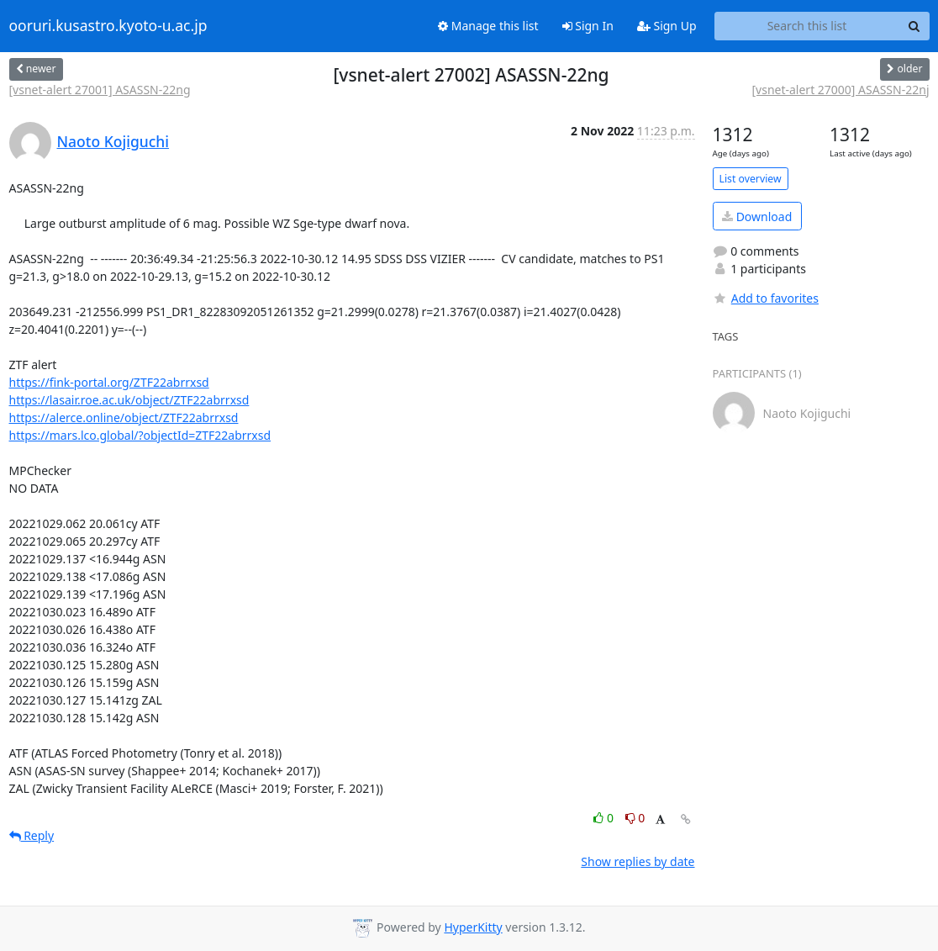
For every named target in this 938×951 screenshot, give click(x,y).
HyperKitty (473, 927)
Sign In (588, 26)
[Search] (914, 26)
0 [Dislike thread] (635, 818)
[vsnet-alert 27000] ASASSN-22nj (840, 90)
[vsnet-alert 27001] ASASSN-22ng (100, 90)
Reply (32, 835)
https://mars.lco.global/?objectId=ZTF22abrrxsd (140, 435)
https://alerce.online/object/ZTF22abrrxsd (124, 417)
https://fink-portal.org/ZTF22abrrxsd (109, 382)
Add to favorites (766, 298)
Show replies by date (637, 861)
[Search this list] (807, 26)
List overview (750, 179)
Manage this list (488, 26)
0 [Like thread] (604, 818)
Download (757, 217)
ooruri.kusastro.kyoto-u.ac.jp (108, 26)
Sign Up (667, 26)
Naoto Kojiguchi (113, 141)
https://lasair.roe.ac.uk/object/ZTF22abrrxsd (129, 400)
